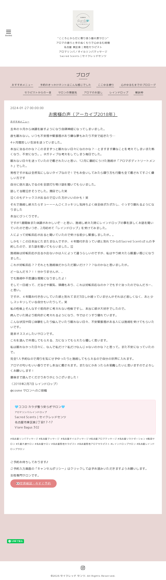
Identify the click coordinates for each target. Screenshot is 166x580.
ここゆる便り (106, 85)
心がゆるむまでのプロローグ (138, 85)
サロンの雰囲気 (67, 92)
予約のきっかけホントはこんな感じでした (65, 85)
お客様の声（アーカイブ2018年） (83, 114)
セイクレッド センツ (72, 576)
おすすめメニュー (22, 85)
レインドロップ (119, 92)
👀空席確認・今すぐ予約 (33, 483)
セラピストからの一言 (38, 92)
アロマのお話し (93, 92)
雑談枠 (139, 92)
